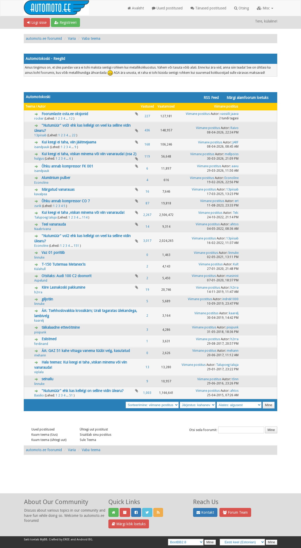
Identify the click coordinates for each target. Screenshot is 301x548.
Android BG (84, 539)
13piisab (40, 135)
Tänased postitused (208, 8)
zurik (37, 206)
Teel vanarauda (54, 224)
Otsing (241, 8)
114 (85, 217)
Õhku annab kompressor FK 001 (67, 166)
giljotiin (47, 299)
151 (76, 246)
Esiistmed (49, 339)
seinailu (47, 379)
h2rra (38, 292)
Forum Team (235, 512)
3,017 (147, 241)
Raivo (234, 128)
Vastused (147, 106)
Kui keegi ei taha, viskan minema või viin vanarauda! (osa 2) (89, 154)
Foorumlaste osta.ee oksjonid (65, 114)
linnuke (39, 257)
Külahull (40, 269)
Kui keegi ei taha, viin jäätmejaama (69, 142)
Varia (72, 38)
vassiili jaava (229, 114)
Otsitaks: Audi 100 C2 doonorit (66, 276)
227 (147, 116)
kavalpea (40, 194)
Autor (42, 106)
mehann (40, 355)
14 (147, 226)
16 (147, 191)
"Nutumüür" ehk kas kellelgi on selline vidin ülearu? (83, 391)
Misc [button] (265, 8)
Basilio (39, 395)
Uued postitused (167, 8)
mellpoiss (232, 154)
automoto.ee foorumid (44, 38)
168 (147, 144)
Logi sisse (37, 22)
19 (147, 290)
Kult (236, 264)
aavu (235, 166)
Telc (236, 213)
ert (237, 201)
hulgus (39, 158)
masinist (232, 276)
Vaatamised (166, 106)
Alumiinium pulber (56, 178)
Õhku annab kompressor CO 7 (66, 201)
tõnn (235, 379)
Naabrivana (42, 229)
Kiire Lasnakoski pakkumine (63, 287)
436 (147, 130)
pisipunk (40, 332)
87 (147, 203)
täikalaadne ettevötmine (61, 327)
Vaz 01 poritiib (53, 252)
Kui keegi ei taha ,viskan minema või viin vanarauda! (83, 212)
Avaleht (136, 8)
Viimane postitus (226, 106)
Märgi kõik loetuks (129, 524)
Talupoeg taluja (45, 217)
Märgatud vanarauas (58, 189)
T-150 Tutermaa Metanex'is (63, 264)
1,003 (147, 393)
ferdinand (41, 344)
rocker (39, 118)
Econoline (41, 182)
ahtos (234, 224)
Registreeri (65, 22)
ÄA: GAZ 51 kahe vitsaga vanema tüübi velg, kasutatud (86, 351)
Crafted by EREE (59, 539)
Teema (30, 106)
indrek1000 (230, 299)
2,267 (147, 215)
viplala (39, 372)
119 (147, 156)
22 (74, 135)
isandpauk (41, 147)
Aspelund (40, 280)
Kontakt (205, 512)
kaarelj (39, 320)
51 (71, 395)
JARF (236, 142)
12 (71, 118)
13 (147, 367)
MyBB (43, 539)
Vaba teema (91, 38)
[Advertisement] (150, 479)
